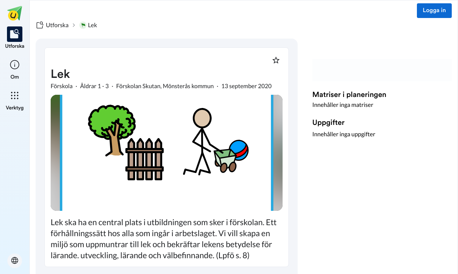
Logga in (434, 11)
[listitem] (15, 38)
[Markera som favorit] (276, 60)
